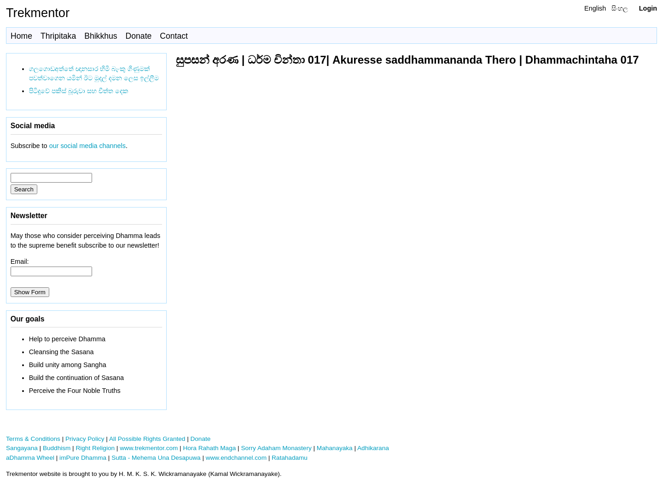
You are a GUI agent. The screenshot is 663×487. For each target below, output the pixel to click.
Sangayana (22, 448)
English (595, 8)
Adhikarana (373, 448)
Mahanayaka (335, 448)
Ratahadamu (290, 457)
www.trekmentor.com (149, 448)
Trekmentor (38, 13)
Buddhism (56, 448)
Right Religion (95, 448)
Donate (139, 36)
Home (21, 36)
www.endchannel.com (236, 457)
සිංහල (619, 8)
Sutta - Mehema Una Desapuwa (155, 457)
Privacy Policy (85, 438)
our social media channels (87, 145)
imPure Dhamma (82, 457)
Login (648, 8)
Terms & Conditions (33, 438)
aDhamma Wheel (30, 457)
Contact (174, 36)
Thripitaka (58, 36)
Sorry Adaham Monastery (276, 448)
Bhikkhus (100, 36)
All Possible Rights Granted (147, 438)
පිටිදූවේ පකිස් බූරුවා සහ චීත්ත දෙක (78, 91)
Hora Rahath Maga (209, 448)
